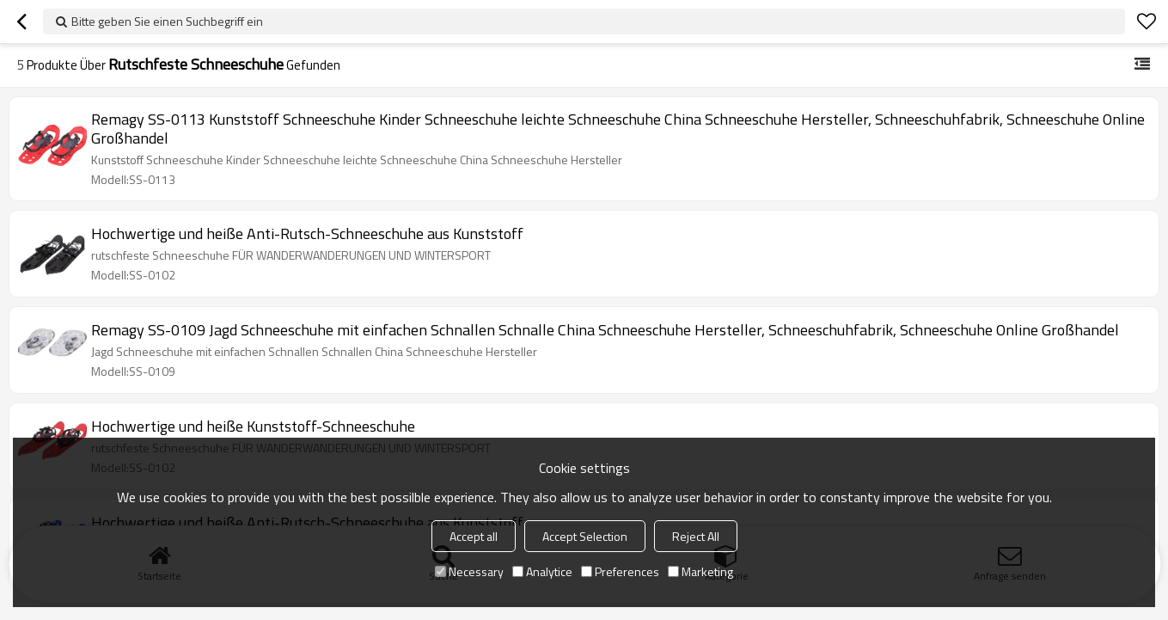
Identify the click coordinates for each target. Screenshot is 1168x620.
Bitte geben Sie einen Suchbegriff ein (167, 21)
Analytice (542, 571)
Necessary (469, 571)
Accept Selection (584, 536)
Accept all (473, 536)
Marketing (700, 571)
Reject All (695, 536)
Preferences (620, 571)
